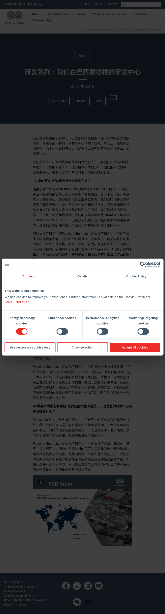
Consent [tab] (28, 276)
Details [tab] (83, 276)
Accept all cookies (135, 347)
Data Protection (17, 301)
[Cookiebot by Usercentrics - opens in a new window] (142, 264)
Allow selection (82, 347)
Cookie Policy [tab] (136, 276)
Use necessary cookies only (30, 347)
